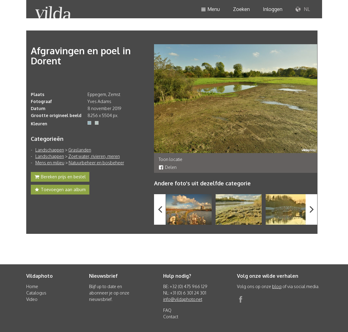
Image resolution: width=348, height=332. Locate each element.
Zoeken (241, 9)
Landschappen (49, 149)
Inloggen (272, 9)
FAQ (167, 310)
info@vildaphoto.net (182, 299)
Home (32, 286)
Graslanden (79, 149)
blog (277, 286)
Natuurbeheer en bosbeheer (96, 162)
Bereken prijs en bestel (60, 177)
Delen (168, 167)
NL (303, 9)
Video (32, 299)
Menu (210, 9)
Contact (170, 316)
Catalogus (36, 292)
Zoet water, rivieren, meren (94, 156)
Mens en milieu (49, 162)
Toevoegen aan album (60, 190)
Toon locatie (170, 159)
